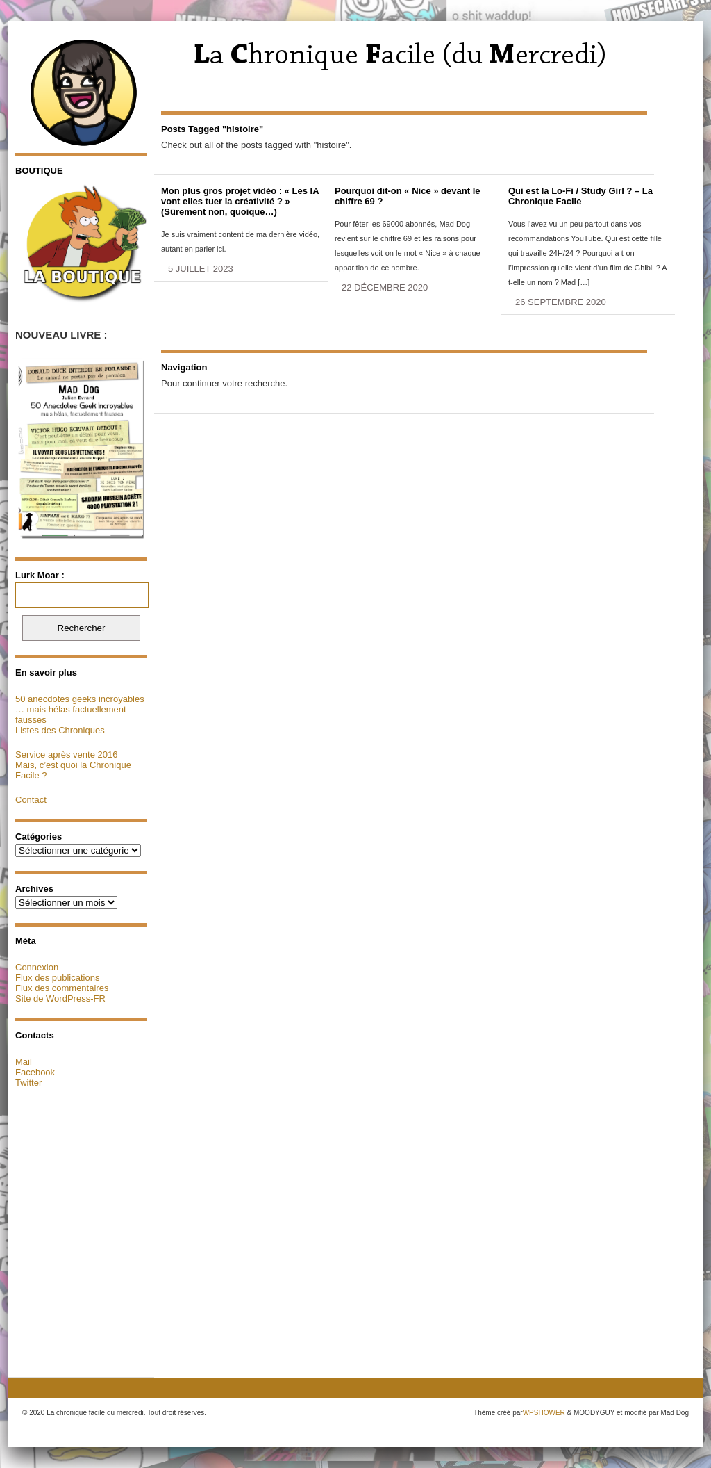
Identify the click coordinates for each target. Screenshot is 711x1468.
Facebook (35, 1072)
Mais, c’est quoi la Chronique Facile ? (73, 770)
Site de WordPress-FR (60, 998)
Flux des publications (57, 977)
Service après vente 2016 (66, 754)
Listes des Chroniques (60, 730)
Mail (23, 1062)
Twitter (28, 1082)
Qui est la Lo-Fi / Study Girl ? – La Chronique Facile (580, 196)
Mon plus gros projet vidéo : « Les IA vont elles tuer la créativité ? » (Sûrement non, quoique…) (240, 201)
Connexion (36, 967)
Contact (31, 799)
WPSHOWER (544, 1413)
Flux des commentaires (61, 988)
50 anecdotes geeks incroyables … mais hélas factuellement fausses (79, 709)
